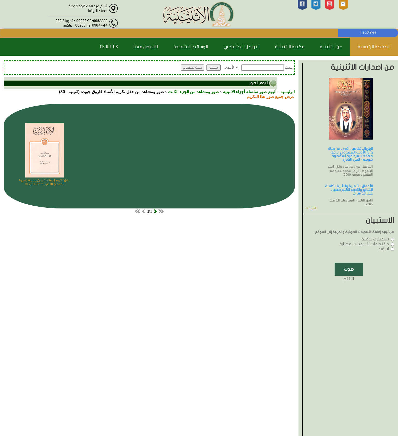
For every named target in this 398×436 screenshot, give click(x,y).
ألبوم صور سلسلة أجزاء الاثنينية (249, 92)
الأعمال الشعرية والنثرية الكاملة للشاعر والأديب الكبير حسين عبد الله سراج (349, 189)
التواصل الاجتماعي (241, 46)
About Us (109, 46)
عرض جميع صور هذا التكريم (271, 96)
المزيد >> (311, 208)
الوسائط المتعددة (190, 46)
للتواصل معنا (145, 46)
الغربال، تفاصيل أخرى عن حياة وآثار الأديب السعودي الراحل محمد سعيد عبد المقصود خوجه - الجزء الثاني (350, 154)
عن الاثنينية (331, 46)
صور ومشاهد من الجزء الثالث (193, 92)
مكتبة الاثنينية (289, 46)
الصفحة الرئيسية (374, 46)
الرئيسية (287, 92)
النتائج (349, 279)
